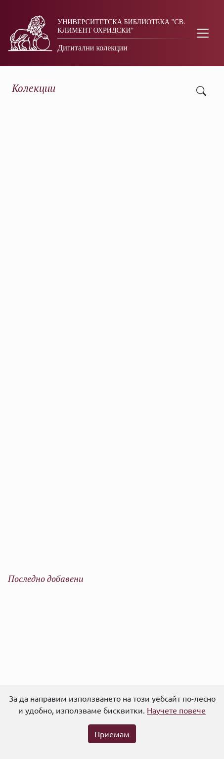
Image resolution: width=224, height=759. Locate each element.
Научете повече (176, 710)
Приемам (112, 734)
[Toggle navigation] (202, 33)
